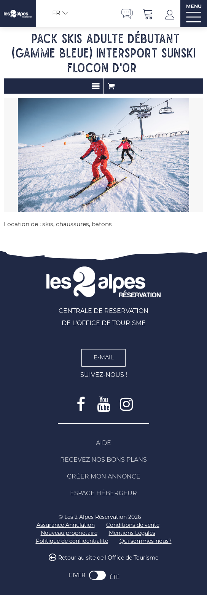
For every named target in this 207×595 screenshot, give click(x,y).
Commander (111, 86)
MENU (194, 6)
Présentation (95, 86)
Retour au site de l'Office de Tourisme (108, 557)
